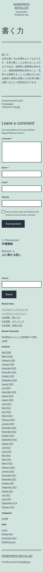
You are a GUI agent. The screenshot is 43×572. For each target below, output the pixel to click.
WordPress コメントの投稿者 (15, 337)
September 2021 (9, 487)
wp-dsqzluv (8, 104)
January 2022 (8, 471)
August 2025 (7, 384)
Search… (6, 278)
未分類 (17, 107)
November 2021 (9, 479)
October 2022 (8, 435)
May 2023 (6, 408)
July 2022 (6, 447)
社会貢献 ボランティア (13, 321)
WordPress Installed (17, 556)
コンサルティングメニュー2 (15, 309)
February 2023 (8, 420)
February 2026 (8, 360)
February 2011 (8, 507)
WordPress (25, 562)
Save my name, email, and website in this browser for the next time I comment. (22, 213)
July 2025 (6, 388)
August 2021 (7, 491)
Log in (4, 530)
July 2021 (6, 495)
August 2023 (7, 400)
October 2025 (8, 376)
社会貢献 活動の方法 (12, 325)
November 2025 (9, 372)
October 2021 (8, 483)
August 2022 (7, 443)
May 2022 (6, 455)
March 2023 (7, 416)
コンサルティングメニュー (14, 313)
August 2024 (7, 396)
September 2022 (9, 439)
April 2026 (6, 352)
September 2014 (9, 503)
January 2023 (8, 424)
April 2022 (6, 459)
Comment (7, 138)
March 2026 (7, 356)
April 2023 (6, 412)
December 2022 (9, 428)
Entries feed (7, 534)
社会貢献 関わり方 (11, 317)
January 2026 (8, 364)
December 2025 (9, 368)
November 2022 (9, 432)
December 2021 (9, 475)
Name (5, 167)
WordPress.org (8, 542)
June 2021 (6, 499)
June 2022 (6, 451)
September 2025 (9, 380)
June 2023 (6, 404)
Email (5, 182)
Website (5, 197)
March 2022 (7, 463)
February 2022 (8, 467)
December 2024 (9, 392)
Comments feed (9, 538)
